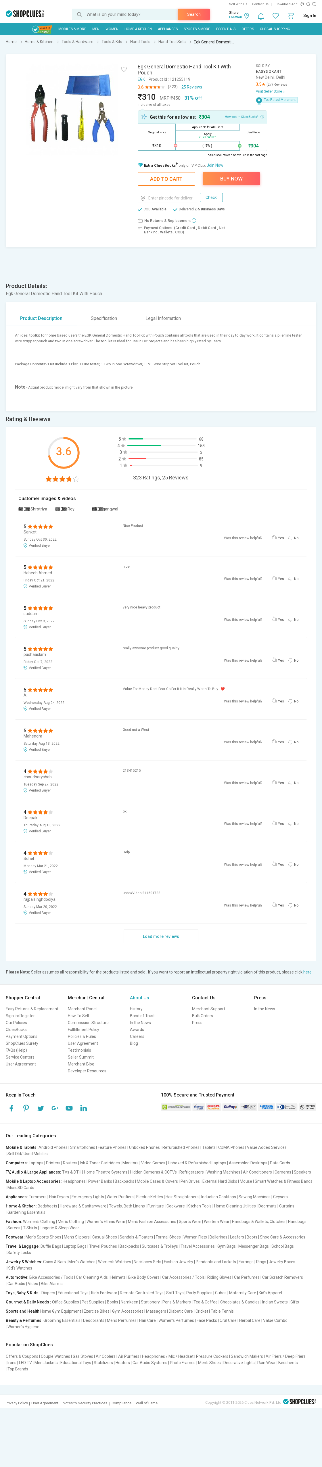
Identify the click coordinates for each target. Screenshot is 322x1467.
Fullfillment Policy (83, 1029)
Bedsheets (47, 1206)
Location (235, 17)
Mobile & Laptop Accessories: (34, 1181)
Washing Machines (223, 1172)
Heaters (123, 1362)
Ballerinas (218, 1237)
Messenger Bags (253, 1246)
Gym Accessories (127, 1311)
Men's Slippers (77, 1237)
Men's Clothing (71, 1221)
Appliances (168, 29)
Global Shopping (275, 29)
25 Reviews (191, 87)
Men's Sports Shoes (43, 1237)
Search (194, 14)
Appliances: (17, 1197)
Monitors (130, 1163)
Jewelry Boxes (282, 1261)
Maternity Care (242, 1293)
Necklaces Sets (147, 1261)
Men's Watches (81, 1261)
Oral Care (228, 1320)
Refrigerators (191, 1172)
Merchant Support (208, 1009)
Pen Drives (190, 1181)
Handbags (297, 1221)
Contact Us (260, 4)
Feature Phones (112, 1147)
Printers (53, 1163)
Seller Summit (81, 1057)
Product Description (41, 318)
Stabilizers (103, 1362)
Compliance (121, 1403)
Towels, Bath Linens (127, 1206)
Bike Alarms (52, 1283)
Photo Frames (182, 1362)
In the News (140, 1022)
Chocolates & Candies (240, 1302)
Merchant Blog (81, 1064)
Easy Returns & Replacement (32, 1009)
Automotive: (17, 1277)
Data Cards (280, 1163)
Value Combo (275, 1320)
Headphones (74, 1181)
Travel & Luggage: (23, 1246)
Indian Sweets (275, 1302)
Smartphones (82, 1147)
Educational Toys (73, 1293)
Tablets (209, 1147)
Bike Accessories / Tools (51, 1277)
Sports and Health (22, 1311)
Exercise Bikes (97, 1311)
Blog (134, 1043)
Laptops (36, 1163)
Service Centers (20, 1057)
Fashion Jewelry (178, 1261)
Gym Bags (226, 1246)
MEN (95, 29)
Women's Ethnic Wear (106, 1221)
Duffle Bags (51, 1246)
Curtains (286, 1206)
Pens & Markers (176, 1302)
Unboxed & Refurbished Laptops (197, 1163)
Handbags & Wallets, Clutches (258, 1221)
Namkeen (129, 1302)
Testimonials (79, 1050)
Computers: (17, 1163)
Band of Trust (142, 1015)
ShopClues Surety (22, 1043)
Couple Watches (55, 1356)
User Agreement (21, 1064)
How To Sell (78, 1015)
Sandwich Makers (247, 1356)
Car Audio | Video (22, 1283)
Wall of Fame (147, 1403)
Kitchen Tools (199, 1206)
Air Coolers (106, 1356)
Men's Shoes (209, 1362)
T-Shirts (30, 1228)
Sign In (309, 15)
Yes (281, 538)
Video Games (153, 1163)
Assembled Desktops (248, 1163)
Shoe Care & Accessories (282, 1237)
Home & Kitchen (138, 29)
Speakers (302, 1172)
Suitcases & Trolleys (160, 1246)
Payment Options (21, 1036)
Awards (137, 1029)
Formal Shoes (168, 1237)
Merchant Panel (82, 1009)
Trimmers (38, 1197)
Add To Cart (166, 179)
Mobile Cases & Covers (157, 1181)
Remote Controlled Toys (142, 1293)
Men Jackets (46, 1362)
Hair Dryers (59, 1197)
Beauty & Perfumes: (24, 1320)
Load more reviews (161, 936)
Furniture (155, 1206)
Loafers (237, 1237)
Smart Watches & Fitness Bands (284, 1181)
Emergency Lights (88, 1197)
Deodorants (93, 1320)
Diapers (48, 1293)
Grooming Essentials (61, 1320)
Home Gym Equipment (60, 1311)
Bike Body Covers (144, 1277)
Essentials (225, 29)
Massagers (156, 1311)
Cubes (221, 1293)
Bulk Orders (202, 1015)
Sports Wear (190, 1221)
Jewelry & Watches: (24, 1261)
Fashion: (14, 1221)
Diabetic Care (181, 1311)
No (296, 538)
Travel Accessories (198, 1246)
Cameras (283, 1172)
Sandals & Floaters (136, 1237)
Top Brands (17, 1369)
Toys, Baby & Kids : (23, 1293)
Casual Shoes (104, 1237)
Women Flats (195, 1237)
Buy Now (231, 179)
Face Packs (207, 1320)
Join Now (215, 165)
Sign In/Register (20, 1015)
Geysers (280, 1197)
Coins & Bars (54, 1261)
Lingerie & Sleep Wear (59, 1228)
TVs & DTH (71, 1172)
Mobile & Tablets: (22, 1147)
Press (197, 1022)
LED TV (25, 1362)
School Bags (282, 1246)
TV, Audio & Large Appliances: (33, 1172)
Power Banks (100, 1181)
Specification (104, 318)
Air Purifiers (128, 1356)
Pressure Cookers (212, 1356)
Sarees (13, 1228)
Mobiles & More (72, 29)
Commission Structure (88, 1022)
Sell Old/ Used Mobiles (27, 1153)
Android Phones (53, 1147)
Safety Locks (19, 1252)
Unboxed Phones (144, 1147)
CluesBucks (16, 1029)
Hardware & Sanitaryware (83, 1206)
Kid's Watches (19, 1268)
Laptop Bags (75, 1246)
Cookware (175, 1206)
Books (112, 1302)
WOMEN (112, 29)
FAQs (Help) (16, 1050)
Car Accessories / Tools (183, 1277)
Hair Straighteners (182, 1197)
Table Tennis (222, 1311)
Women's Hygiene (23, 1326)
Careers (137, 1036)
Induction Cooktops (218, 1197)
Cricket (201, 1311)
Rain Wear (266, 1362)
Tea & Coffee (205, 1302)
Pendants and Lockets (216, 1261)
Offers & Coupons (22, 1356)
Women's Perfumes (176, 1320)
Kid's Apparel (270, 1293)
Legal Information (163, 318)
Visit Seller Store (269, 91)
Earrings (246, 1261)
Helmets (118, 1277)
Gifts (294, 1302)
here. (308, 972)
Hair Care (147, 1320)
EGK (141, 79)
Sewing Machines (255, 1197)
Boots (252, 1237)
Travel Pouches (103, 1246)
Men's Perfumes (122, 1320)
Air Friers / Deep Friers (286, 1356)
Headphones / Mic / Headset (167, 1356)
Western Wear (216, 1221)
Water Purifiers (120, 1197)
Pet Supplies (93, 1302)
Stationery (150, 1302)
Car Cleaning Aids (92, 1277)
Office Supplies (65, 1302)
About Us (139, 998)
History (136, 1009)
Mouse (246, 1181)
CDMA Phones (231, 1147)
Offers (247, 29)
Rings (261, 1261)
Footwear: (15, 1237)
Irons (11, 1362)
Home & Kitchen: (21, 1206)
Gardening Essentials (26, 1212)
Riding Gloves (219, 1277)
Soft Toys (175, 1293)
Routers (70, 1163)
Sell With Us (238, 4)
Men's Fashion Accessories (152, 1221)
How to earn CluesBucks (244, 116)
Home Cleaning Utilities (235, 1206)
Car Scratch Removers (282, 1277)
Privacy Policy (17, 1403)
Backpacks (124, 1181)
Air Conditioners (257, 1172)
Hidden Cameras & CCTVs (153, 1172)
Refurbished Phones (181, 1147)
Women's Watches (114, 1261)
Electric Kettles (149, 1197)
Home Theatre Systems (105, 1172)
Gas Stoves (83, 1356)
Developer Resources (87, 1071)
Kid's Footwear (104, 1293)
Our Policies (16, 1022)
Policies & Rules (82, 1036)
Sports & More (197, 29)
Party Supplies (199, 1293)
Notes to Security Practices (85, 1403)
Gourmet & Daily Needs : (28, 1302)
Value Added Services (267, 1147)
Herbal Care (249, 1320)
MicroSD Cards (20, 1187)
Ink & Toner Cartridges (100, 1163)
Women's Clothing (39, 1221)
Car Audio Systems (150, 1362)
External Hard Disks (219, 1181)
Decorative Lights (239, 1362)
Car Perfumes (247, 1277)
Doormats (267, 1206)
